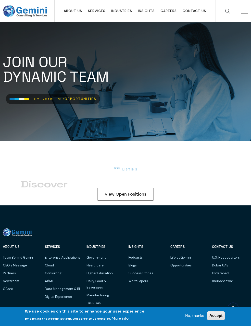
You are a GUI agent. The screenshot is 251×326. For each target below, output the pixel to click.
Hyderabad (220, 273)
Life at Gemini (180, 257)
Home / (38, 99)
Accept (215, 315)
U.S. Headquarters (226, 257)
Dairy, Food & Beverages (96, 284)
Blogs (132, 265)
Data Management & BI (62, 289)
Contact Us (194, 11)
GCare (8, 289)
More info (120, 318)
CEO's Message (15, 265)
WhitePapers (138, 281)
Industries (121, 11)
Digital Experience (58, 297)
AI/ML (49, 281)
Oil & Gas (94, 303)
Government (96, 257)
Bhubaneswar (222, 281)
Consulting (53, 273)
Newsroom (11, 281)
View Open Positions (125, 194)
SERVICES (96, 11)
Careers (169, 11)
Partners (9, 273)
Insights (146, 11)
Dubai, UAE (220, 265)
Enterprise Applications (62, 257)
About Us (73, 11)
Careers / (54, 99)
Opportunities (181, 265)
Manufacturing (98, 295)
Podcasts (135, 257)
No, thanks (194, 315)
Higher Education (100, 273)
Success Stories (140, 273)
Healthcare (95, 265)
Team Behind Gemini (18, 257)
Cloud (49, 265)
